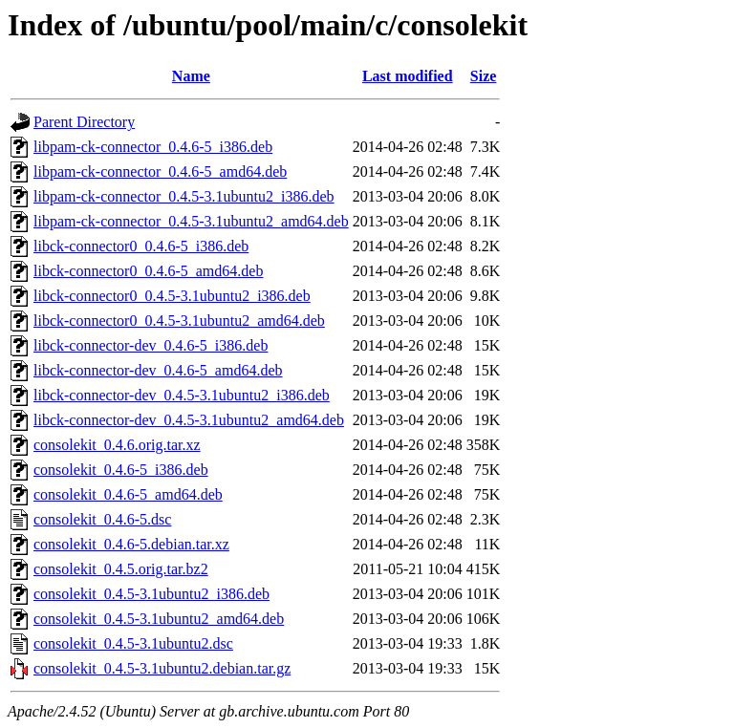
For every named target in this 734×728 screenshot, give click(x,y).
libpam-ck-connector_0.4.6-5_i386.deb (152, 147)
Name (191, 76)
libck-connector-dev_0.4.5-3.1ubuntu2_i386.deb (181, 395)
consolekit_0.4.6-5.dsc (102, 519)
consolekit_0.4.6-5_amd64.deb (128, 494)
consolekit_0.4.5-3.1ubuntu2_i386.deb (151, 594)
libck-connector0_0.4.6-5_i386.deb (140, 246)
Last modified (407, 76)
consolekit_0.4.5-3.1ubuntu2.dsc (133, 643)
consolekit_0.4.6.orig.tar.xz (117, 445)
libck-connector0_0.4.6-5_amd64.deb (148, 271)
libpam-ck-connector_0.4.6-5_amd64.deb (160, 171)
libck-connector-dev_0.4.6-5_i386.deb (150, 345)
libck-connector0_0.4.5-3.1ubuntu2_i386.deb (172, 296)
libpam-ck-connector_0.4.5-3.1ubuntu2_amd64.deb (191, 221)
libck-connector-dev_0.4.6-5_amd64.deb (157, 370)
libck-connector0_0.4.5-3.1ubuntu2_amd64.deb (179, 320)
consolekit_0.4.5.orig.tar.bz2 (120, 569)
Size (483, 76)
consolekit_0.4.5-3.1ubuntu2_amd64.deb (158, 618)
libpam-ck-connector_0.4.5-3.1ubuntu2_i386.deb (184, 196)
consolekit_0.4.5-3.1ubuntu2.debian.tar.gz (162, 668)
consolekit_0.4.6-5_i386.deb (120, 469)
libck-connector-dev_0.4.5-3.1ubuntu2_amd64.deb (188, 420)
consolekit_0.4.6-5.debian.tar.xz (131, 544)
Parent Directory (84, 122)
